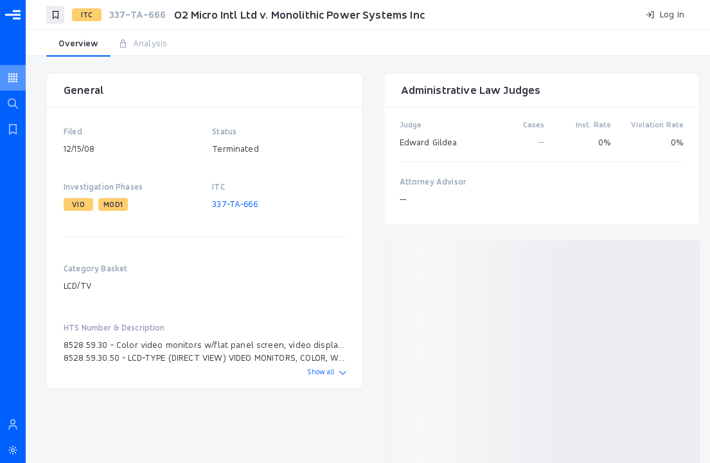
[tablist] (368, 44)
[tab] (78, 44)
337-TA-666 (235, 204)
